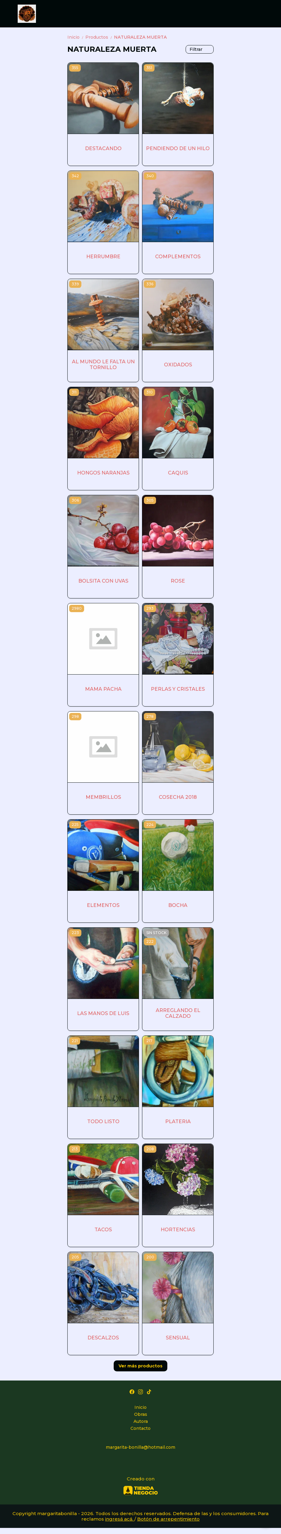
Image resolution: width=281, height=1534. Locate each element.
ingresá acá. (119, 1519)
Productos (99, 37)
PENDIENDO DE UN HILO (178, 148)
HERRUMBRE (103, 256)
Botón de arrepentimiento (168, 1519)
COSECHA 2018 (178, 797)
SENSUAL (178, 1338)
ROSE (178, 581)
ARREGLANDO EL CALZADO (178, 1013)
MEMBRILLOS (103, 797)
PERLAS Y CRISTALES (178, 689)
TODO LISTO (103, 1121)
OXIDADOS (178, 365)
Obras (140, 1414)
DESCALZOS (103, 1338)
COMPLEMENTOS (178, 256)
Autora (140, 1421)
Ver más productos (140, 1366)
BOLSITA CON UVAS (103, 581)
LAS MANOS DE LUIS (103, 1013)
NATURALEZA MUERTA (140, 37)
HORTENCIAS (178, 1229)
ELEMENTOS (103, 905)
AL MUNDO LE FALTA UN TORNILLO (103, 364)
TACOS (103, 1229)
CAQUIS (178, 473)
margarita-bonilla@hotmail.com (140, 1447)
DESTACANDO (103, 148)
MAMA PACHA (103, 689)
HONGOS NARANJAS (103, 473)
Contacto (140, 1428)
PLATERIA (178, 1121)
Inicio (76, 37)
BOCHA (177, 905)
